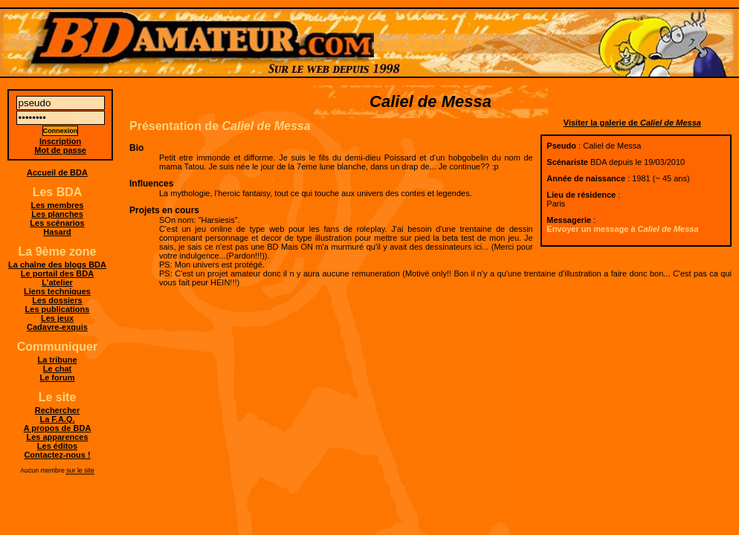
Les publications (57, 309)
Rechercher (57, 410)
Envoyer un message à (622, 228)
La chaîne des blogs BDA (57, 264)
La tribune (57, 359)
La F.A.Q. (56, 419)
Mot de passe (60, 150)
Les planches (57, 214)
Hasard (57, 231)
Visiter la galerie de (632, 122)
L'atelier (57, 282)
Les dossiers (57, 300)
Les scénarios (57, 222)
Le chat (57, 368)
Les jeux (57, 318)
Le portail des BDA (57, 273)
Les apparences (57, 436)
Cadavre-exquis (57, 326)
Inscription (60, 141)
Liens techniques (57, 291)
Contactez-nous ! (57, 454)
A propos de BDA (57, 428)
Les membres (57, 205)
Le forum (56, 377)
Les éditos (57, 445)
